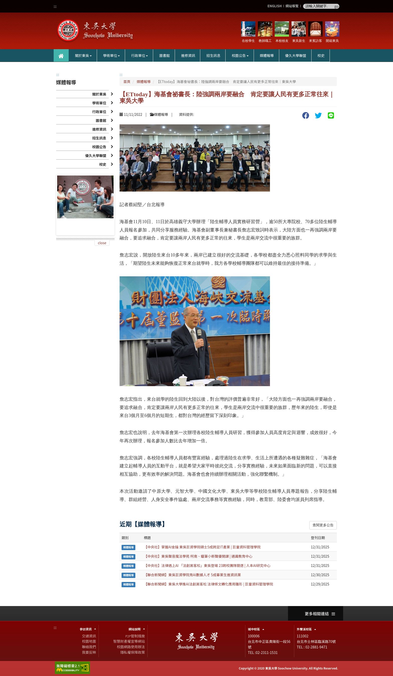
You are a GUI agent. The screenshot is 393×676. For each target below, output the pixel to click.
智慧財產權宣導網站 (129, 641)
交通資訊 (89, 635)
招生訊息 (213, 55)
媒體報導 (267, 55)
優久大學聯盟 (295, 55)
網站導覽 (292, 6)
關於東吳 (83, 55)
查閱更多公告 (323, 525)
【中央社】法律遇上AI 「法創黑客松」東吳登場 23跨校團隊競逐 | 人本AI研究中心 (207, 565)
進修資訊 (188, 55)
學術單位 (111, 55)
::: (55, 6)
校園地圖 (89, 641)
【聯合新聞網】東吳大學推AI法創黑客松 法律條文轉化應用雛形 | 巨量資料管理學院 (208, 583)
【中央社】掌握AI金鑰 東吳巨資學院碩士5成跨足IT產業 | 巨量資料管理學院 (202, 546)
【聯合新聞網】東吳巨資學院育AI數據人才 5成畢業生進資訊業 (192, 574)
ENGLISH (274, 6)
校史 (321, 55)
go (336, 6)
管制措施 (135, 635)
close (102, 242)
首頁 (126, 81)
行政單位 (139, 55)
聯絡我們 (89, 646)
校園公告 (240, 55)
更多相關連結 (320, 614)
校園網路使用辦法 (131, 646)
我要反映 (89, 652)
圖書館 (164, 55)
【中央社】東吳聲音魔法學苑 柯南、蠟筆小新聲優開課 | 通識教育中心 (198, 556)
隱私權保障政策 (132, 652)
